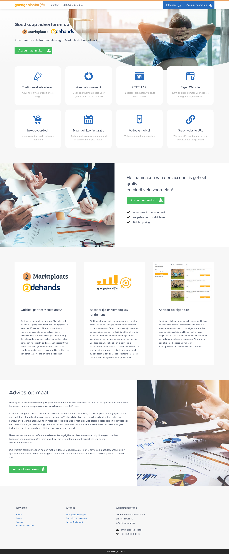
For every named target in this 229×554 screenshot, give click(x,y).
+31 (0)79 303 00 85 (72, 5)
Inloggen (171, 5)
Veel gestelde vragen (76, 514)
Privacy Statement (74, 522)
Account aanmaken (196, 5)
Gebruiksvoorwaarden (76, 518)
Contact (55, 5)
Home (19, 514)
